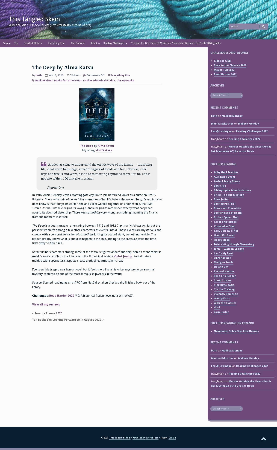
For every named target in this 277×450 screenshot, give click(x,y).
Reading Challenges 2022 (252, 131)
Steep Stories (222, 280)
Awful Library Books (227, 181)
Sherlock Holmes (33, 43)
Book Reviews (44, 80)
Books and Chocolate (227, 208)
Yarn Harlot (221, 312)
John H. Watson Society (229, 248)
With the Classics (225, 303)
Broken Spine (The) (226, 217)
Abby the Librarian (226, 172)
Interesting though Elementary (234, 244)
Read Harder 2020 (61, 295)
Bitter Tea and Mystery (229, 194)
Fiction (87, 80)
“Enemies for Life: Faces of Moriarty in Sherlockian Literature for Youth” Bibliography (176, 43)
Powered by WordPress (145, 437)
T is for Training (224, 289)
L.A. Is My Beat (223, 253)
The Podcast (77, 43)
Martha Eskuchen (222, 123)
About (94, 43)
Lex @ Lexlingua (221, 131)
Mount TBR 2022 (224, 69)
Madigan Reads (223, 262)
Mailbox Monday (232, 115)
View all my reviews (46, 304)
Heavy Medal (222, 239)
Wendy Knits (222, 298)
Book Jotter (221, 199)
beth (39, 75)
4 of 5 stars (104, 150)
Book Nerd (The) (224, 203)
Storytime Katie (224, 285)
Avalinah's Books (224, 176)
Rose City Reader (225, 276)
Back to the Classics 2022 (230, 65)
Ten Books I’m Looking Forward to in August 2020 (66, 319)
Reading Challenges (113, 43)
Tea (16, 43)
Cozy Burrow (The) (226, 230)
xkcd (217, 307)
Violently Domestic (226, 294)
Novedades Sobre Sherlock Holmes (236, 331)
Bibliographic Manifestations (232, 190)
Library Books (125, 80)
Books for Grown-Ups (68, 80)
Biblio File (220, 185)
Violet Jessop (123, 256)
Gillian (172, 437)
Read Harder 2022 (225, 74)
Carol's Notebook (225, 221)
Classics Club (222, 60)
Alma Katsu (106, 146)
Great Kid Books (224, 235)
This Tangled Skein (34, 19)
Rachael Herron (224, 271)
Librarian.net (222, 257)
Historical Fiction (104, 80)
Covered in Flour (224, 226)
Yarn (5, 43)
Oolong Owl (221, 267)
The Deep (86, 146)
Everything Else (56, 43)
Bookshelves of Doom (228, 212)
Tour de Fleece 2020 (48, 313)
